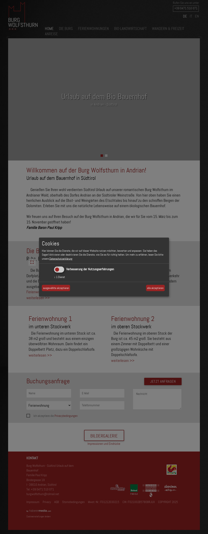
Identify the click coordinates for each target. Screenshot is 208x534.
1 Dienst (59, 277)
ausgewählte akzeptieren (56, 288)
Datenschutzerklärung (60, 258)
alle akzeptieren (155, 288)
